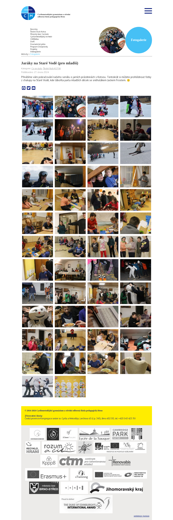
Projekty (33, 49)
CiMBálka (34, 39)
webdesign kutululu (141, 516)
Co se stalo (36, 68)
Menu (148, 10)
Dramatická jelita (37, 44)
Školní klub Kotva (38, 31)
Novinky (33, 29)
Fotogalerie (35, 54)
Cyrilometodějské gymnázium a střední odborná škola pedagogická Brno (54, 15)
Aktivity (24, 54)
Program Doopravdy (39, 46)
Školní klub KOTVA (52, 68)
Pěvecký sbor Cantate (39, 34)
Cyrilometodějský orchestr (41, 36)
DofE (32, 41)
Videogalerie (35, 51)
